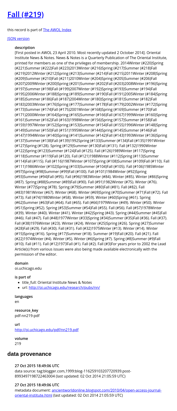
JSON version (18, 38)
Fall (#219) (25, 14)
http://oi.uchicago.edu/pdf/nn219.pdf (47, 329)
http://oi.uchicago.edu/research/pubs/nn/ (64, 287)
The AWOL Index (57, 29)
